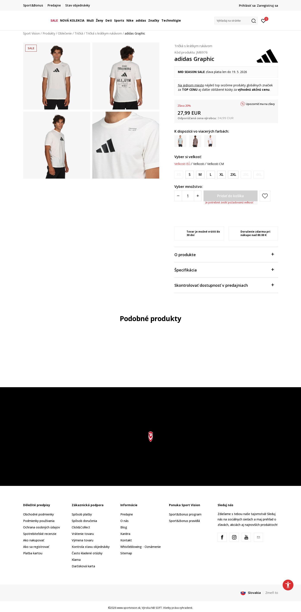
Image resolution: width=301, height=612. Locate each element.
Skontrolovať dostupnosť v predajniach (224, 285)
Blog (123, 527)
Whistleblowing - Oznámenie (140, 547)
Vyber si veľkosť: (188, 157)
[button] (236, 20)
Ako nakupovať (33, 540)
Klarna (76, 560)
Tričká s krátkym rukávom (104, 33)
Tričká (79, 33)
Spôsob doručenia (84, 521)
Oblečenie (65, 33)
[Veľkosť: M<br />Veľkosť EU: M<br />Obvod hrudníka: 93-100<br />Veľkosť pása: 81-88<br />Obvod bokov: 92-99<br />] (200, 174)
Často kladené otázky (87, 553)
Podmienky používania (38, 521)
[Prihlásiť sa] (263, 20)
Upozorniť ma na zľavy (260, 104)
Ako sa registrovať (36, 547)
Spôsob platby (82, 514)
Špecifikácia (224, 270)
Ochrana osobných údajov (41, 527)
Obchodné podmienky (38, 514)
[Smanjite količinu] (178, 195)
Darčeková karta (83, 566)
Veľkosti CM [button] (215, 164)
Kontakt (126, 540)
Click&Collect (81, 527)
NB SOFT (156, 608)
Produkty (49, 33)
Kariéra (125, 534)
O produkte (224, 254)
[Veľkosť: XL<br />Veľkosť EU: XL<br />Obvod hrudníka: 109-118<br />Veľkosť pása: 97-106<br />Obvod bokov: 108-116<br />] (221, 174)
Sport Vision (31, 33)
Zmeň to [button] (271, 592)
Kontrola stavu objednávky (91, 547)
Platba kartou (32, 553)
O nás (124, 521)
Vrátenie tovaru (83, 534)
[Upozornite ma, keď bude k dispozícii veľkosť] (178, 174)
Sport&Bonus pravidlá (184, 521)
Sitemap (126, 553)
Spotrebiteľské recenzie (39, 534)
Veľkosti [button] (198, 164)
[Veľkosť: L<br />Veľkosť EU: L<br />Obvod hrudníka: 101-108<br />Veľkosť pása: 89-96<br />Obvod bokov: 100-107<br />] (211, 174)
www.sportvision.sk (128, 608)
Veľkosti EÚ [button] (182, 164)
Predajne (126, 514)
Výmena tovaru (82, 540)
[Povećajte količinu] (197, 195)
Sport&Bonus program (185, 514)
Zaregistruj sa (267, 5)
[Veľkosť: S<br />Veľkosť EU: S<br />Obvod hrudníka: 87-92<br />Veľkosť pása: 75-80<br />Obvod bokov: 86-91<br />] (189, 174)
